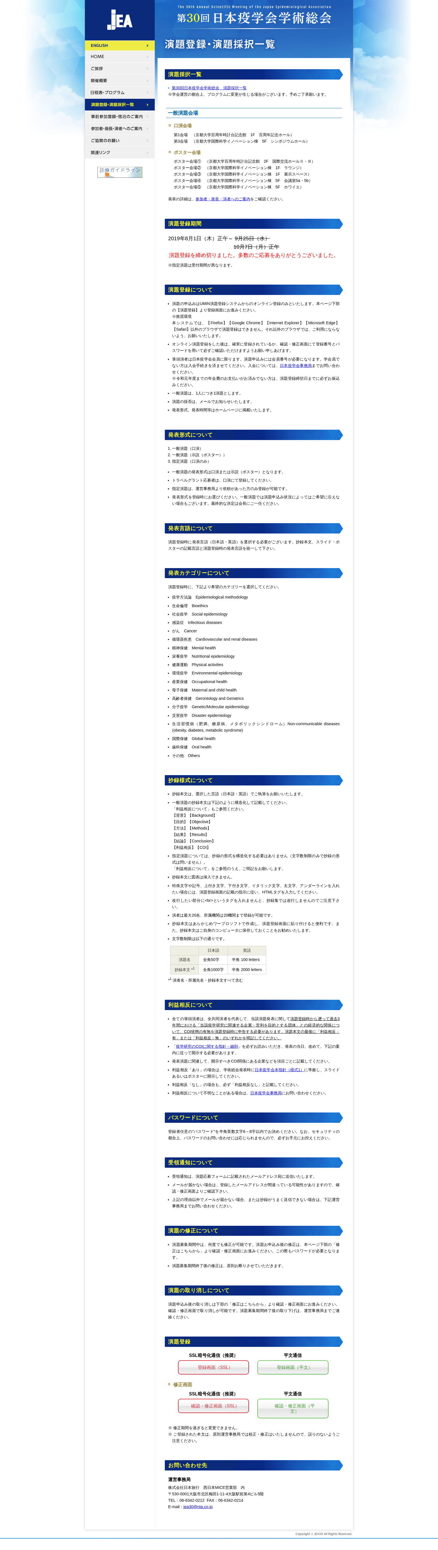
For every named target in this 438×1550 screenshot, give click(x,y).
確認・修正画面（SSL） (215, 1406)
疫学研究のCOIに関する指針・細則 (207, 1046)
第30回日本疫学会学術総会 (120, 20)
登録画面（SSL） (215, 1367)
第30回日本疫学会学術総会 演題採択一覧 (209, 88)
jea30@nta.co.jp (198, 1507)
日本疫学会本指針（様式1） (279, 1070)
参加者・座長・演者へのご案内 (223, 199)
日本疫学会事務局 (296, 365)
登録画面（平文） (295, 1367)
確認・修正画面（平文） (295, 1409)
